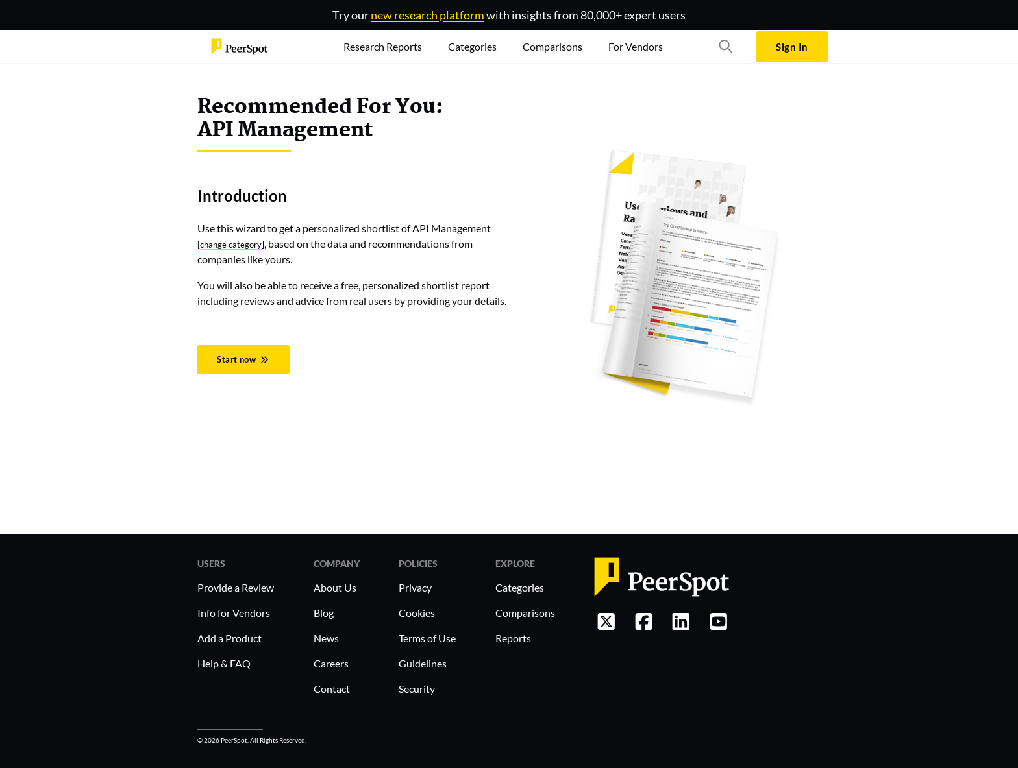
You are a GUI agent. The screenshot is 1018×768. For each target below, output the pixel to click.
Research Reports (382, 46)
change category (231, 244)
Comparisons (525, 612)
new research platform (427, 15)
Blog (324, 612)
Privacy (415, 587)
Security (417, 688)
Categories (519, 587)
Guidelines (423, 663)
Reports (513, 638)
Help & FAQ (224, 663)
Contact (332, 688)
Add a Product (229, 638)
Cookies (417, 612)
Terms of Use (427, 638)
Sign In (792, 47)
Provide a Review (235, 587)
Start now (243, 359)
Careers (331, 663)
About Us (335, 587)
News (326, 638)
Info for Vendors (233, 612)
